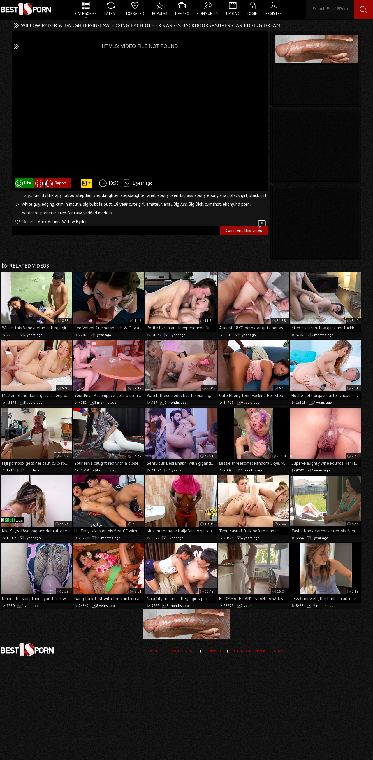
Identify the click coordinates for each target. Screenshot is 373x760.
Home (153, 651)
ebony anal (217, 195)
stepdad (84, 195)
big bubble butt (97, 204)
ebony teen (167, 195)
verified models (97, 213)
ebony (228, 204)
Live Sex (182, 13)
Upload (233, 13)
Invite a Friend (182, 651)
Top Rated (134, 13)
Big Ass (180, 204)
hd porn (242, 204)
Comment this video (246, 229)
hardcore (30, 213)
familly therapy (47, 195)
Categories (85, 13)
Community (207, 13)
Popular (159, 13)
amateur (154, 204)
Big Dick (196, 204)
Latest (110, 13)
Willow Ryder (74, 221)
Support (214, 651)
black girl (238, 195)
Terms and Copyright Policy (258, 651)
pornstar (48, 213)
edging (48, 204)
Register (273, 13)
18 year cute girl (129, 204)
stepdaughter (106, 195)
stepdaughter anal (138, 195)
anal (167, 204)
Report (60, 183)
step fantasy (70, 213)
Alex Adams (49, 221)
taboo (68, 195)
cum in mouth (68, 204)
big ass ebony (192, 195)
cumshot (213, 204)
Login (252, 13)
